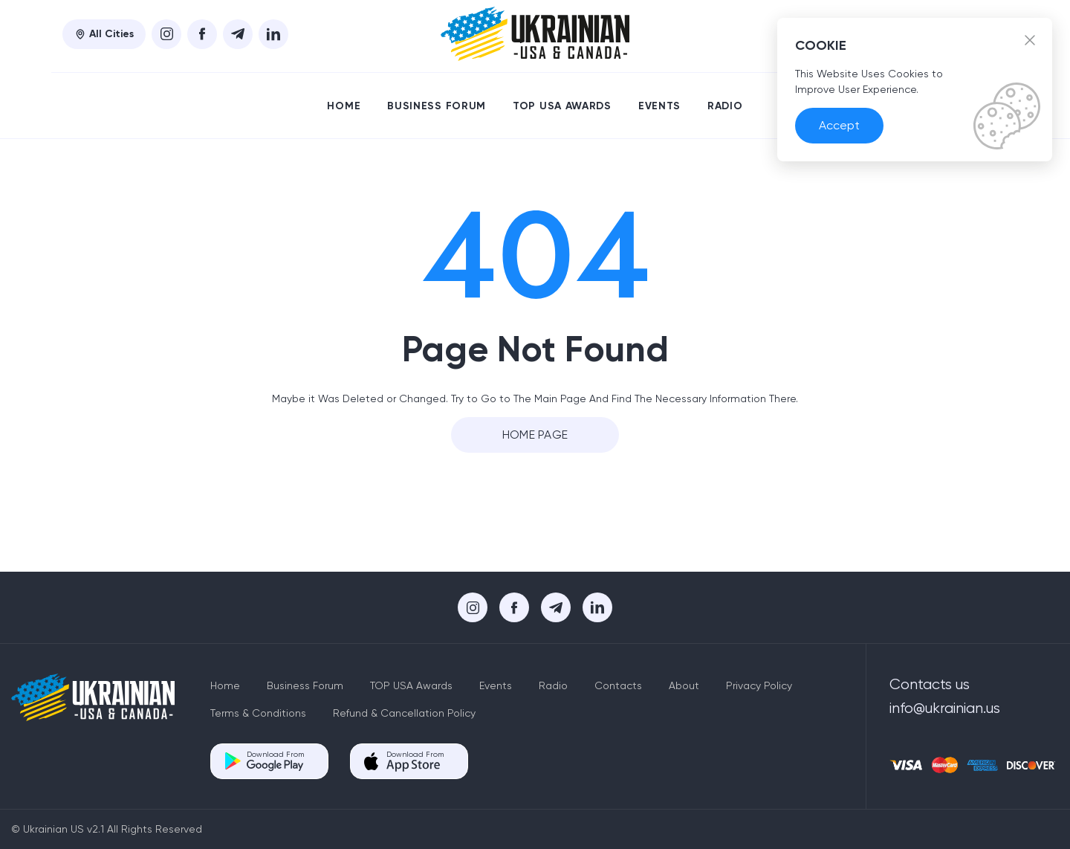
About (684, 685)
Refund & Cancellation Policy (404, 713)
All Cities (104, 34)
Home (343, 106)
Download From (275, 761)
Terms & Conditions (258, 713)
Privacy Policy (759, 685)
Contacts (618, 685)
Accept (839, 125)
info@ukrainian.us (944, 708)
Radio (725, 106)
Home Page (535, 434)
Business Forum (436, 106)
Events (659, 106)
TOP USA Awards (562, 106)
